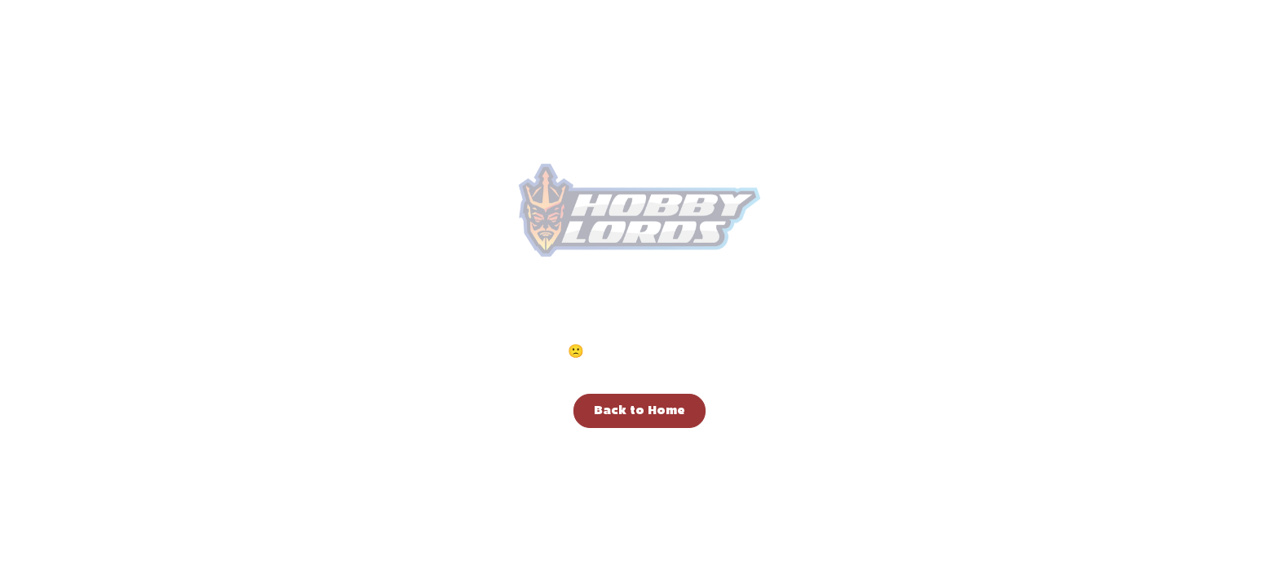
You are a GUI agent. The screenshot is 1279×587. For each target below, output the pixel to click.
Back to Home (639, 410)
